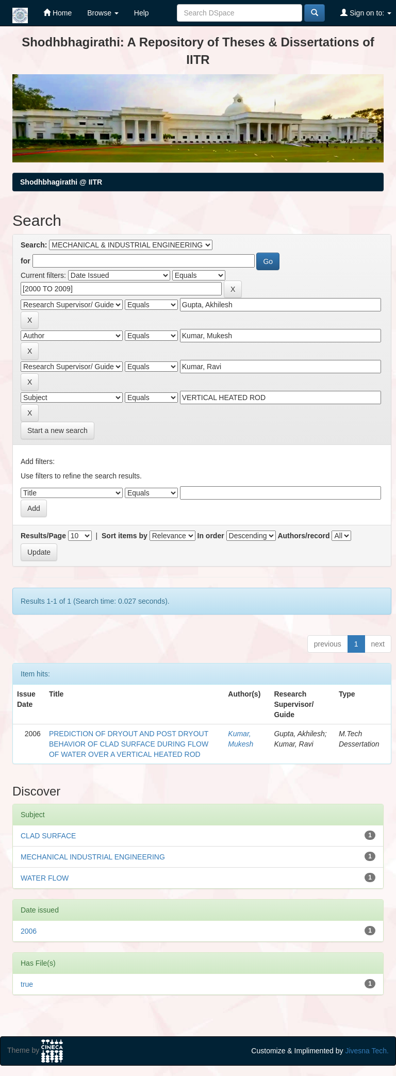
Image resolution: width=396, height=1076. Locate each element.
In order (210, 536)
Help (141, 13)
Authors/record (303, 536)
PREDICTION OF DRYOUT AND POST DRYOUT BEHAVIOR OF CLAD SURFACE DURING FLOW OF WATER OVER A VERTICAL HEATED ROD (128, 744)
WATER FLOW (45, 878)
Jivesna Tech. (367, 1051)
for (25, 261)
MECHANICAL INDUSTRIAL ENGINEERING (93, 857)
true (27, 984)
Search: (34, 245)
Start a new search (57, 430)
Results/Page (43, 536)
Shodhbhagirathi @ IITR (61, 182)
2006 (29, 931)
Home (57, 12)
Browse (103, 13)
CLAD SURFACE (48, 836)
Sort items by (124, 536)
